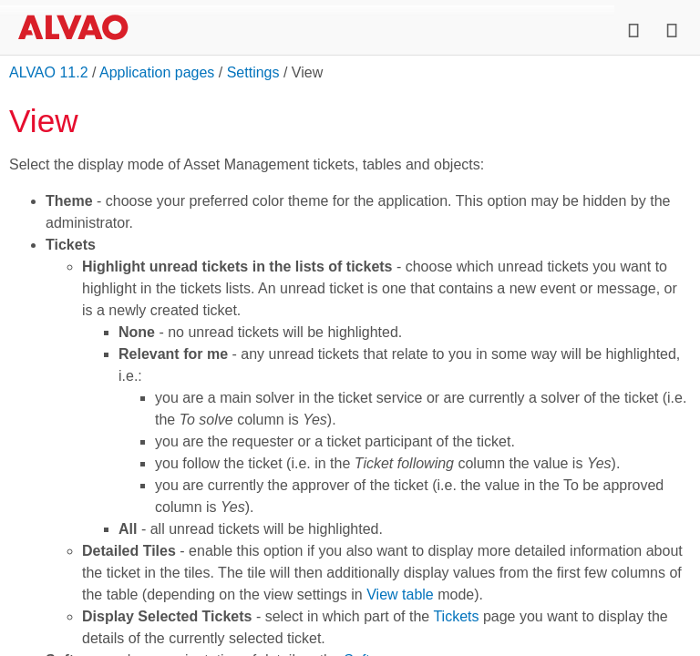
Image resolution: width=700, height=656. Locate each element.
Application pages (156, 72)
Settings (253, 72)
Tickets (456, 616)
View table (400, 594)
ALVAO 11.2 (48, 72)
